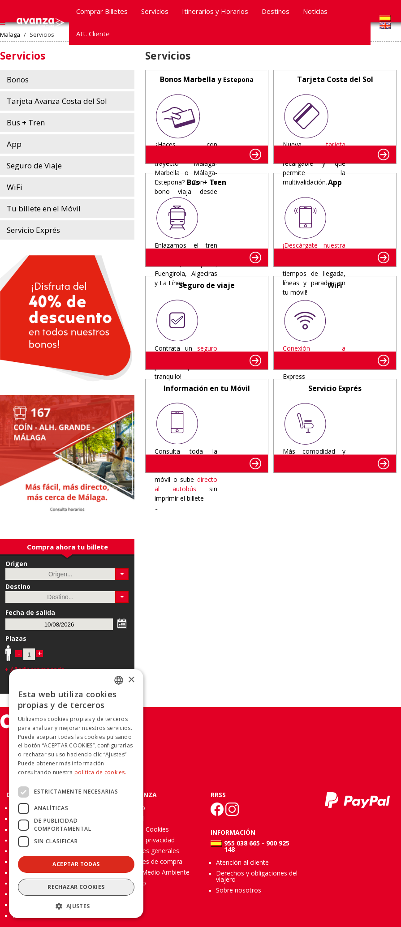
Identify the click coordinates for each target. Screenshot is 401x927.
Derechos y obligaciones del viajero (257, 876)
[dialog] (76, 793)
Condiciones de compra (148, 861)
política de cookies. (100, 772)
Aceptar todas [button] (75, 864)
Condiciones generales (146, 850)
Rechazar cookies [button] (75, 887)
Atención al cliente (242, 862)
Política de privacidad (144, 840)
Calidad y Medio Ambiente (152, 872)
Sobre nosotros (238, 890)
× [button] (131, 680)
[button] (122, 574)
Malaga (10, 35)
